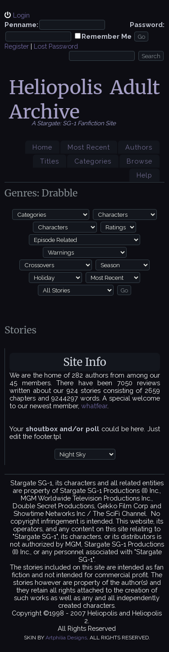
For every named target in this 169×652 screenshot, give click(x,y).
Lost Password (56, 46)
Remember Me (107, 36)
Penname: (21, 24)
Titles (49, 161)
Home (42, 147)
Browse (139, 161)
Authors (138, 147)
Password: (147, 24)
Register (17, 46)
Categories (92, 161)
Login (21, 15)
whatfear (94, 406)
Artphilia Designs (66, 637)
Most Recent (89, 147)
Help (144, 175)
